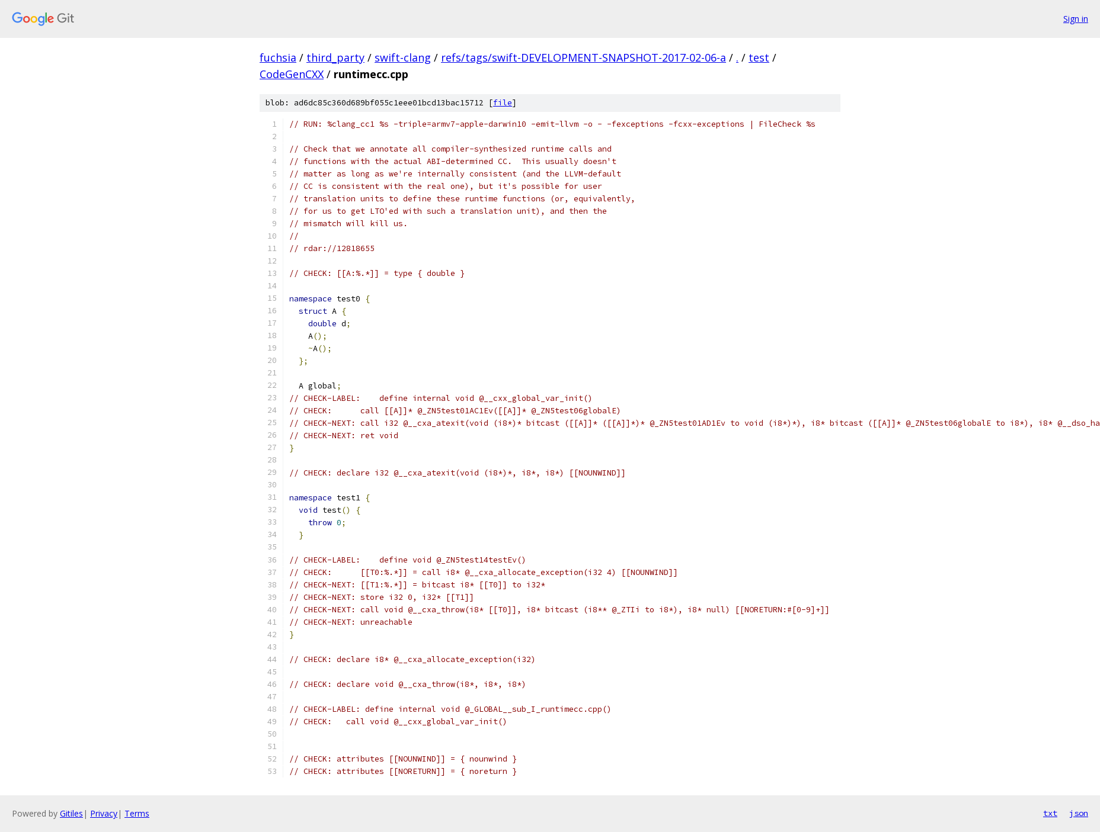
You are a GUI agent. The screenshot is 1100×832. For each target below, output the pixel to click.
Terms (136, 813)
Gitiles (71, 813)
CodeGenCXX (292, 74)
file (502, 103)
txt (1050, 813)
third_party (335, 57)
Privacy (103, 813)
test (759, 57)
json (1078, 813)
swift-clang (403, 57)
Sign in (1075, 18)
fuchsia (278, 57)
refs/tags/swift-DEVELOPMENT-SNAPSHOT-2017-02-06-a (583, 57)
